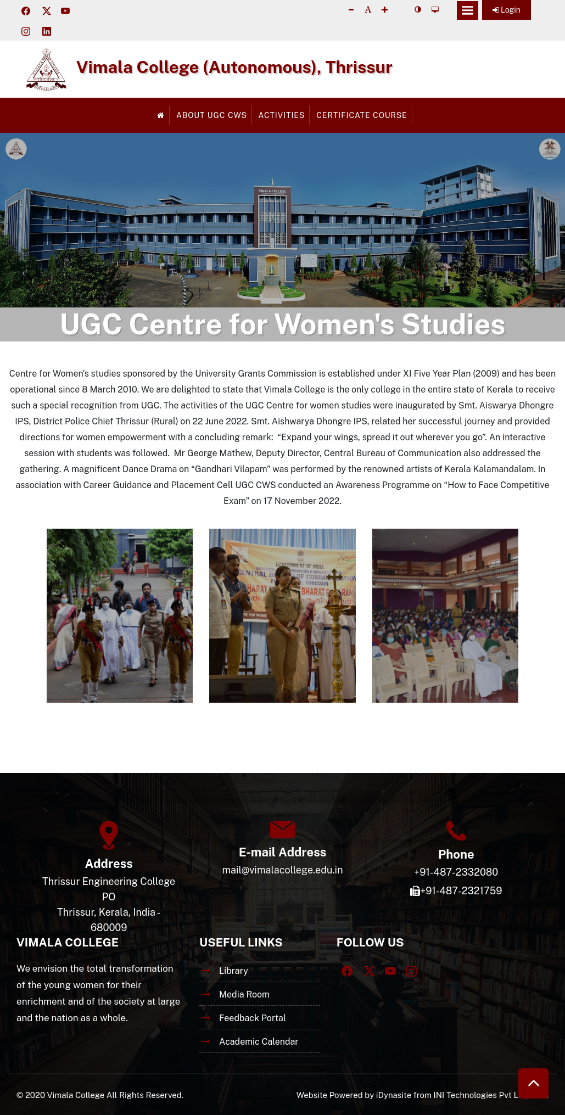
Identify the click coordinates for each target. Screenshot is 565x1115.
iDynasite (393, 1095)
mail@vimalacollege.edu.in (282, 870)
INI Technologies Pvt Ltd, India (491, 1095)
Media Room (244, 994)
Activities (282, 115)
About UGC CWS (211, 115)
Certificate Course (361, 115)
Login (507, 9)
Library (233, 971)
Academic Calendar (259, 1041)
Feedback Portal (252, 1018)
